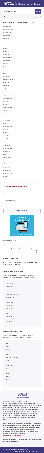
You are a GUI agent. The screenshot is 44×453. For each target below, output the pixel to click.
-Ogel (7, 360)
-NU (7, 344)
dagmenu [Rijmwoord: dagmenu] (6, 110)
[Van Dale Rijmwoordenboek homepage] (10, 4)
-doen (7, 363)
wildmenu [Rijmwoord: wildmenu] (6, 164)
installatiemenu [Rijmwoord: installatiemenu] (8, 57)
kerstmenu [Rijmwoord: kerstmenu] (6, 76)
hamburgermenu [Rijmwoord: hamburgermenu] (8, 173)
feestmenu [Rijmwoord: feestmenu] (6, 167)
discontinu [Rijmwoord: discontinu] (6, 129)
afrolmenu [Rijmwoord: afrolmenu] (6, 35)
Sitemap (21, 451)
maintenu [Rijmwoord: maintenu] (6, 114)
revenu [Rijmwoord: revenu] (5, 42)
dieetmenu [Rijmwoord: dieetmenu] (6, 120)
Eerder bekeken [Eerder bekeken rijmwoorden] (9, 17)
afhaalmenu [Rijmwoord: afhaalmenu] (7, 26)
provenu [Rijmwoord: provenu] (5, 176)
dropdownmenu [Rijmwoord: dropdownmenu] (8, 148)
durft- (7, 313)
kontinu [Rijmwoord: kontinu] (5, 104)
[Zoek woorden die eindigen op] (22, 11)
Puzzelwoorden (10, 200)
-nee (7, 368)
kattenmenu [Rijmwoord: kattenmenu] (7, 67)
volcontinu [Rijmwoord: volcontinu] (6, 136)
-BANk (8, 376)
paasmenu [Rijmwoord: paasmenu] (6, 151)
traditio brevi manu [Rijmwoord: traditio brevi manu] (9, 117)
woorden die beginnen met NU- (18, 186)
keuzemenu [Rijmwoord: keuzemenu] (6, 85)
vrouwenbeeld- (10, 319)
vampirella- (9, 292)
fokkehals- (9, 305)
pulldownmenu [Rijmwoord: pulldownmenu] (7, 32)
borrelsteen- (9, 302)
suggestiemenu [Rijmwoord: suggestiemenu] (8, 79)
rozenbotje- (9, 297)
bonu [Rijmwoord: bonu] (4, 73)
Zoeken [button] (38, 11)
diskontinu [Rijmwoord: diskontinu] (6, 139)
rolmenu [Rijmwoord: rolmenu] (5, 51)
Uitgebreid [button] (37, 17)
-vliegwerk (9, 382)
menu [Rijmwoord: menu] (5, 132)
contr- (7, 289)
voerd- (8, 311)
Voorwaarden (36, 451)
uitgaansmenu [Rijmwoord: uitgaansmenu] (7, 126)
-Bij (7, 379)
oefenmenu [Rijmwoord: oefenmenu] (6, 142)
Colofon (27, 451)
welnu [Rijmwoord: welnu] (5, 154)
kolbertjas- (9, 308)
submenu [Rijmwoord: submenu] (6, 70)
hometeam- (9, 321)
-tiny (7, 371)
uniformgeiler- (10, 316)
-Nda (7, 373)
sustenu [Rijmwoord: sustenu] (5, 89)
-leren (7, 354)
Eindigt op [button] (7, 11)
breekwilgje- (9, 284)
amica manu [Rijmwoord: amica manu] (7, 54)
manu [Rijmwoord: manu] (5, 123)
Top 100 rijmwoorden (22, 210)
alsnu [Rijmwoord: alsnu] (5, 45)
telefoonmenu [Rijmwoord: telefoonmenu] (7, 98)
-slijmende (9, 365)
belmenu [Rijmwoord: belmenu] (6, 64)
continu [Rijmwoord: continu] (5, 92)
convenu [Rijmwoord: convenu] (5, 101)
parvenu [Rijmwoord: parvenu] (5, 161)
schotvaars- (9, 300)
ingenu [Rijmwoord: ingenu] (5, 48)
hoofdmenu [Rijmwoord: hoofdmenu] (6, 38)
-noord (8, 349)
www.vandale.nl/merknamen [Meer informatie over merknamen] (12, 435)
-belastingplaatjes (11, 357)
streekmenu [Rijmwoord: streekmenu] (7, 60)
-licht (7, 346)
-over (7, 352)
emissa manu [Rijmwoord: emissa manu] (7, 157)
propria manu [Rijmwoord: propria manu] (7, 170)
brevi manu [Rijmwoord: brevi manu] (6, 82)
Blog (16, 451)
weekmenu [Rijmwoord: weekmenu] (6, 145)
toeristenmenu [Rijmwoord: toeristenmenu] (7, 107)
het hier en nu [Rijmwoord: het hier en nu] (7, 29)
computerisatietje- (11, 294)
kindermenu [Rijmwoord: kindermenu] (7, 95)
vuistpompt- (9, 286)
